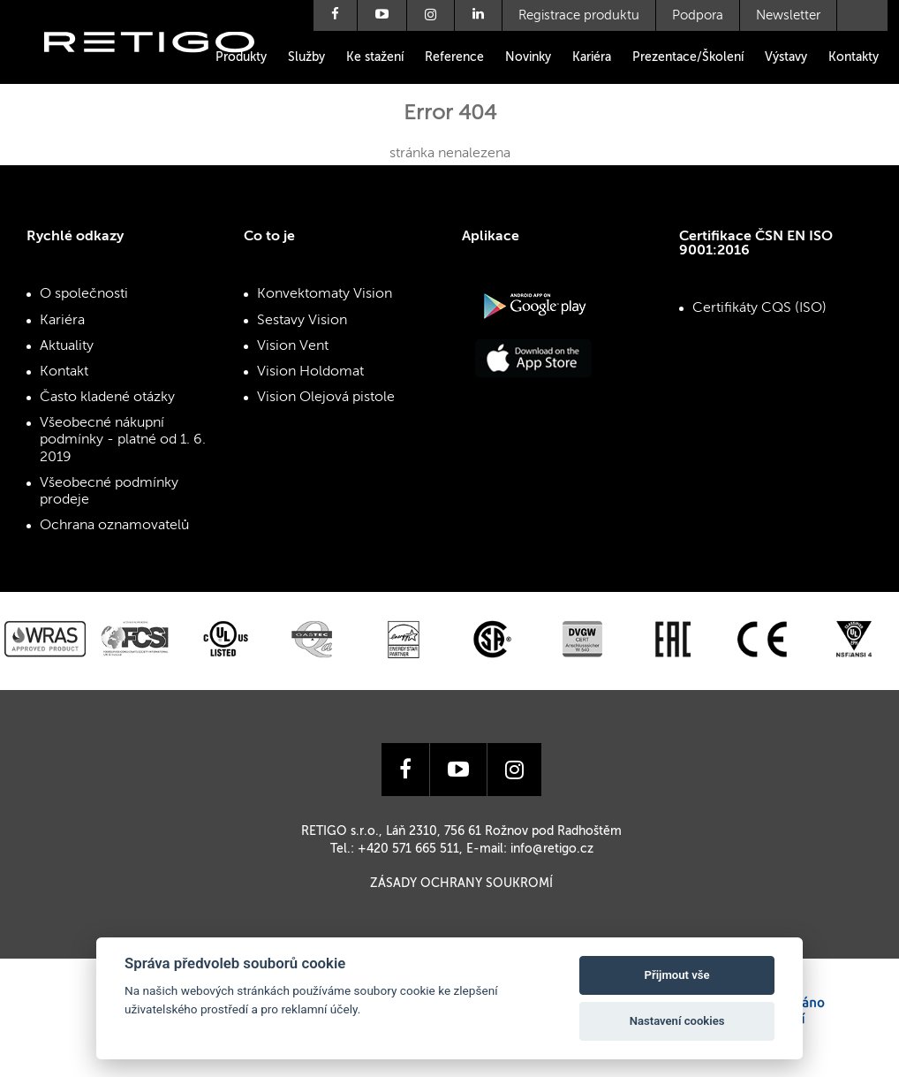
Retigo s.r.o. (163, 68)
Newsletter (788, 15)
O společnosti (84, 294)
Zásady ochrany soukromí (461, 883)
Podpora (697, 15)
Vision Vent (293, 346)
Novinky (528, 57)
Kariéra (591, 57)
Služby (306, 57)
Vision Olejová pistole (326, 398)
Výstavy (786, 57)
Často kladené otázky (107, 398)
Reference (454, 57)
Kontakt (64, 372)
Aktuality (67, 346)
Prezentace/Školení (688, 57)
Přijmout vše (677, 975)
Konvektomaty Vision (324, 294)
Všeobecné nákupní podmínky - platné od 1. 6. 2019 (123, 440)
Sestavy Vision (302, 321)
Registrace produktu (578, 15)
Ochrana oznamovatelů (114, 526)
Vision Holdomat (310, 372)
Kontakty (853, 57)
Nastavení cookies (677, 1021)
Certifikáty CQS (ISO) (759, 308)
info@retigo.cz (551, 849)
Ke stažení (375, 57)
